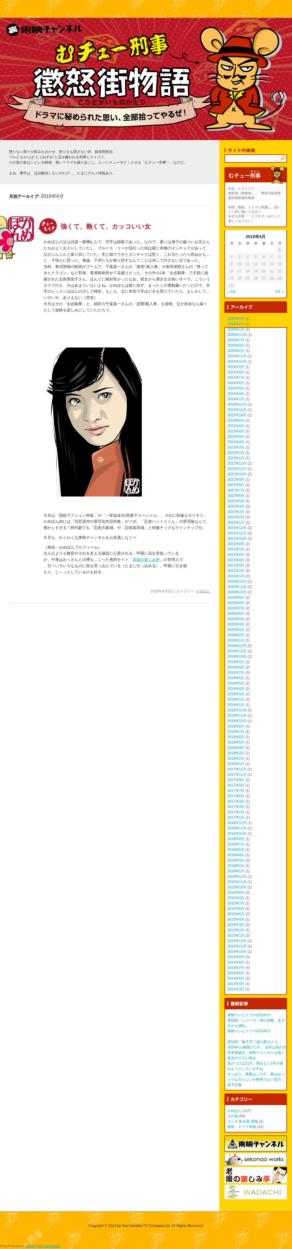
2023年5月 (235, 437)
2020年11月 (236, 587)
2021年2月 (235, 571)
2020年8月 (235, 603)
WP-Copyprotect (49, 1246)
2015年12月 (236, 876)
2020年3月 (235, 630)
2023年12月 (236, 404)
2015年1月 (235, 935)
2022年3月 (235, 512)
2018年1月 (235, 764)
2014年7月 (235, 968)
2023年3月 (235, 447)
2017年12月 (236, 769)
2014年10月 (236, 951)
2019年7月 (235, 673)
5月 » (279, 292)
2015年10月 (236, 887)
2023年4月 (235, 442)
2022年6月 (235, 496)
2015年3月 (235, 925)
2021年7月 (235, 549)
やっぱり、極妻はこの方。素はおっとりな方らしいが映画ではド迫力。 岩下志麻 (256, 1079)
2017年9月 (235, 780)
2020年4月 (235, 624)
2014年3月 (235, 989)
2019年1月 (235, 705)
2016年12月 (236, 823)
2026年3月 (235, 318)
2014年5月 (235, 978)
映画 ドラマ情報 (241, 1127)
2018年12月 (236, 710)
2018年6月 (235, 737)
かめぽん (203, 591)
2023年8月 (235, 426)
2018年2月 (235, 758)
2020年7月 (235, 608)
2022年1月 (235, 522)
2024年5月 (235, 388)
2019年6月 (235, 678)
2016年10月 (236, 833)
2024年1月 (235, 399)
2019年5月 (235, 683)
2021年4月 (235, 560)
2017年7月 (235, 791)
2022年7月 (235, 490)
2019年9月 (235, 662)
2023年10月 (236, 415)
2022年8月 (235, 485)
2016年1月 (235, 871)
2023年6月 (235, 431)
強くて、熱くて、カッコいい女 (105, 226)
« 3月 (232, 292)
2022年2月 (235, 517)
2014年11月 (236, 946)
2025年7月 (235, 340)
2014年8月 (235, 962)
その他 (232, 1116)
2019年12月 (236, 646)
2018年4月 (235, 748)
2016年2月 (235, 866)
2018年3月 (235, 753)
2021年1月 (235, 576)
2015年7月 (235, 903)
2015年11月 (236, 882)
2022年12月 (236, 463)
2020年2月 (235, 635)
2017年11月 (236, 774)
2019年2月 (235, 699)
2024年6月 (235, 383)
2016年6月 (235, 850)
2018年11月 (236, 715)
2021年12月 (236, 528)
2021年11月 (236, 533)
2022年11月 (236, 469)
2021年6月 (235, 555)
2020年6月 (235, 614)
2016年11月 (236, 828)
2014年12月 (236, 941)
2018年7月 (235, 732)
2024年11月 (236, 356)
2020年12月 (236, 581)
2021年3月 (235, 565)
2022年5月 (235, 501)
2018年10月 (236, 721)
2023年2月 (235, 453)
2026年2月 (235, 324)
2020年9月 (235, 597)
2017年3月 (235, 807)
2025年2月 (235, 351)
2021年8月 (235, 544)
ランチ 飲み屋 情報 (242, 1121)
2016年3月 (235, 860)
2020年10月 (236, 592)
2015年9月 (235, 892)
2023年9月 (235, 420)
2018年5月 (235, 742)
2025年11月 (236, 335)
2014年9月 (235, 957)
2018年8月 (235, 726)
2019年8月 (235, 667)
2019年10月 (236, 656)
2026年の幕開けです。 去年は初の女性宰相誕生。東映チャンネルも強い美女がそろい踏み (256, 1052)
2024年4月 (235, 394)
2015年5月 (235, 914)
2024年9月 (235, 367)
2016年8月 (235, 839)
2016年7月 (235, 844)
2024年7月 (235, 378)
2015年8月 (235, 898)
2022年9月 (235, 479)
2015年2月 (235, 930)
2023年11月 (236, 410)
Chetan (30, 1246)
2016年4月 (235, 855)
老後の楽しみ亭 (146, 559)
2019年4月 (235, 689)
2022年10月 (236, 474)
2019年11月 (236, 651)
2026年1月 (235, 329)
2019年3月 (235, 694)
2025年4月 (235, 345)
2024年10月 (236, 361)
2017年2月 (235, 812)
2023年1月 (235, 458)
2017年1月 (235, 817)
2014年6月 (235, 973)
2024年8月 (235, 372)
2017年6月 (235, 796)
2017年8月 (235, 785)
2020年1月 (235, 640)
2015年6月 (235, 909)
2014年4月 (235, 984)
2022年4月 (235, 506)
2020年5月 (235, 619)
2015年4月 (235, 919)
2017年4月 (235, 801)
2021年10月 (236, 538)
